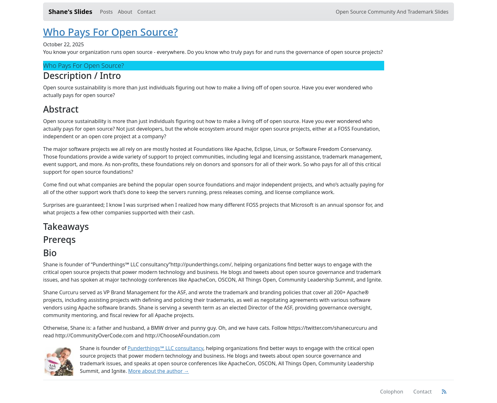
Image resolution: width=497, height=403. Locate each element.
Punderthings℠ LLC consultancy (165, 348)
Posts (106, 11)
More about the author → (158, 370)
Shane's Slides (70, 11)
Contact (146, 11)
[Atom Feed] (444, 391)
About (125, 11)
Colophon (391, 391)
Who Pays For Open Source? (110, 32)
